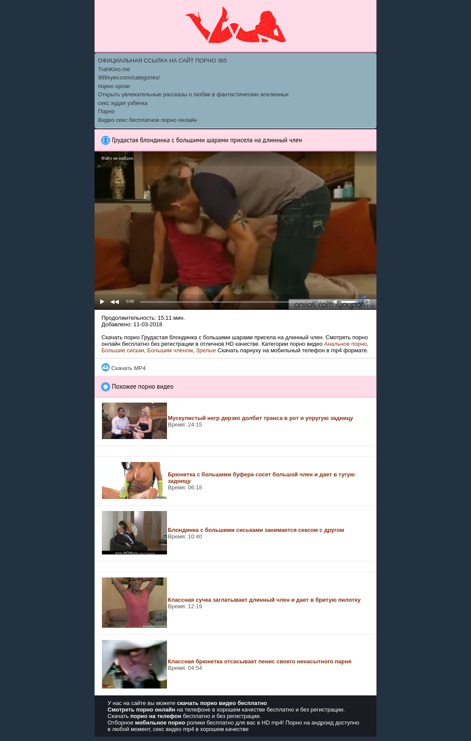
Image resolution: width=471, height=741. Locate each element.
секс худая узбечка (122, 103)
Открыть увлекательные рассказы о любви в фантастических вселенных (193, 94)
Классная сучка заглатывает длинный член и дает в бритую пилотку (264, 600)
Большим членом (170, 350)
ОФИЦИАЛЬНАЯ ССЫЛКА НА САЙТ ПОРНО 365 (162, 60)
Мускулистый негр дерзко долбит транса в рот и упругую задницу (260, 418)
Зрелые (206, 350)
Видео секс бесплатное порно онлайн (147, 120)
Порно (106, 111)
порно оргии (114, 86)
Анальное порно (345, 344)
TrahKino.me (114, 69)
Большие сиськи (122, 350)
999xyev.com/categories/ (129, 77)
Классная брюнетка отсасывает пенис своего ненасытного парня (259, 661)
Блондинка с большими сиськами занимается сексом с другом (256, 530)
